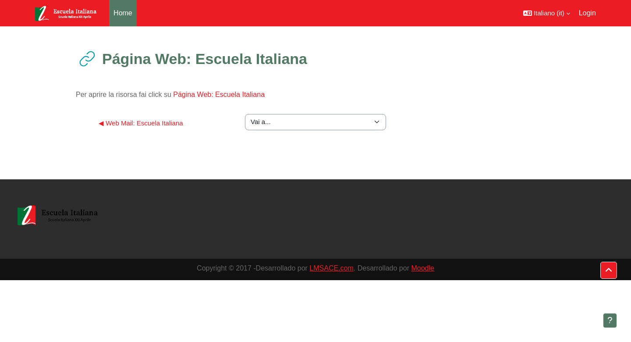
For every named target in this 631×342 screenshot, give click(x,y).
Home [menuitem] (122, 13)
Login (587, 13)
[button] (546, 13)
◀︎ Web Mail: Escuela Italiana (141, 123)
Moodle (422, 268)
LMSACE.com (331, 268)
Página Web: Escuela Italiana (219, 94)
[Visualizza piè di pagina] (610, 320)
